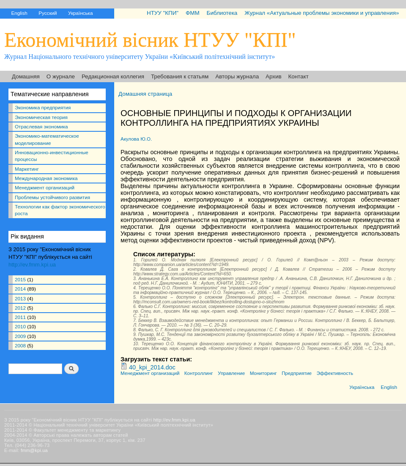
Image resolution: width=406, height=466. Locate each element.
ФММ (192, 13)
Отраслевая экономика (41, 126)
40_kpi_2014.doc (152, 367)
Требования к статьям (179, 76)
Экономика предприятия (43, 107)
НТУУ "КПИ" (162, 13)
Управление (231, 373)
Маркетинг (27, 169)
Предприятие (297, 373)
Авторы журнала (237, 76)
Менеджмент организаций (44, 187)
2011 (20, 317)
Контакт (298, 76)
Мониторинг (263, 373)
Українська (80, 13)
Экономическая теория (41, 117)
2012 (20, 308)
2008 (20, 345)
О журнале (61, 76)
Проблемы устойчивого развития (52, 197)
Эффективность (335, 373)
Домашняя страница (145, 94)
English (19, 13)
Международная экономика (46, 178)
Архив (273, 76)
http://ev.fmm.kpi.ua (32, 264)
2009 (20, 336)
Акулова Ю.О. (136, 138)
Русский (47, 13)
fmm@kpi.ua (34, 450)
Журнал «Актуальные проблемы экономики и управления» (321, 13)
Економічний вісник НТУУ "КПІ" (150, 39)
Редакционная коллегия (113, 76)
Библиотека (222, 13)
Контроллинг (198, 373)
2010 (20, 326)
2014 (20, 288)
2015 (20, 279)
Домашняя (26, 76)
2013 (20, 298)
